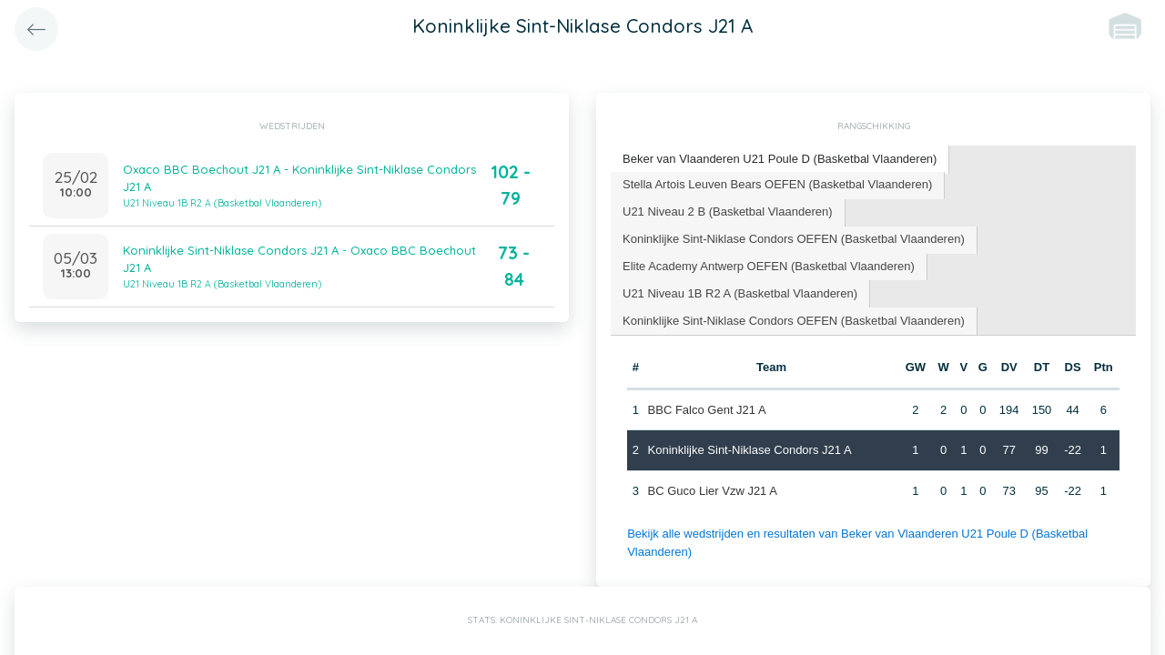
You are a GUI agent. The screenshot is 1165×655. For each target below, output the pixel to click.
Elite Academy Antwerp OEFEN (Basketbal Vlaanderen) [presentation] (769, 266)
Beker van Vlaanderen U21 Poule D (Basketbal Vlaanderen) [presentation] (780, 159)
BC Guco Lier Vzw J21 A (712, 491)
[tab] (780, 160)
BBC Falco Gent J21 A (707, 410)
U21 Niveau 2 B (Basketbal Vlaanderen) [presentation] (728, 211)
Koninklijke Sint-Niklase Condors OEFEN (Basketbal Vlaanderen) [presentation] (794, 239)
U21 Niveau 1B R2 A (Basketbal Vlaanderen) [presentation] (740, 293)
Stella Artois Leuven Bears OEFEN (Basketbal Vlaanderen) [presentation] (777, 184)
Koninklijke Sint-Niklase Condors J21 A (750, 450)
